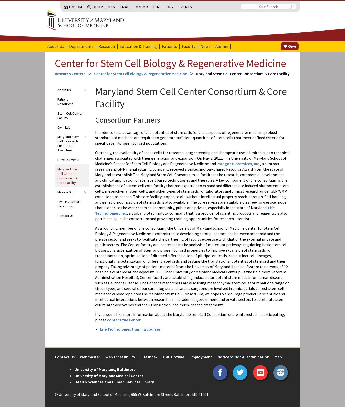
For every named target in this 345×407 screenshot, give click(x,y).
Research (106, 46)
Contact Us (65, 215)
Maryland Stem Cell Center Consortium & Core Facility (68, 176)
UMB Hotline (173, 356)
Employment (200, 356)
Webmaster (90, 356)
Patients (169, 46)
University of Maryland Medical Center (108, 375)
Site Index (149, 356)
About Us (55, 46)
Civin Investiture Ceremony (69, 203)
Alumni (221, 46)
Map (278, 356)
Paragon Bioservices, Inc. (238, 163)
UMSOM (75, 6)
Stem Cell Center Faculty (70, 115)
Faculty (188, 46)
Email (125, 6)
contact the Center (124, 319)
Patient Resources (65, 101)
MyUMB (141, 6)
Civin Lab (63, 127)
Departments (81, 46)
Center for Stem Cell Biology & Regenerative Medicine (170, 63)
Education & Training (138, 46)
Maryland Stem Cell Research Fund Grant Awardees (68, 143)
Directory (163, 6)
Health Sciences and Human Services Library (114, 381)
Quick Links (103, 6)
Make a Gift (65, 192)
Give (292, 46)
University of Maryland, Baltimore (105, 369)
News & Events (68, 159)
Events (185, 6)
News (205, 46)
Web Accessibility (120, 356)
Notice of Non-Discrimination (243, 356)
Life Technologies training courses (130, 329)
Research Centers (70, 73)
